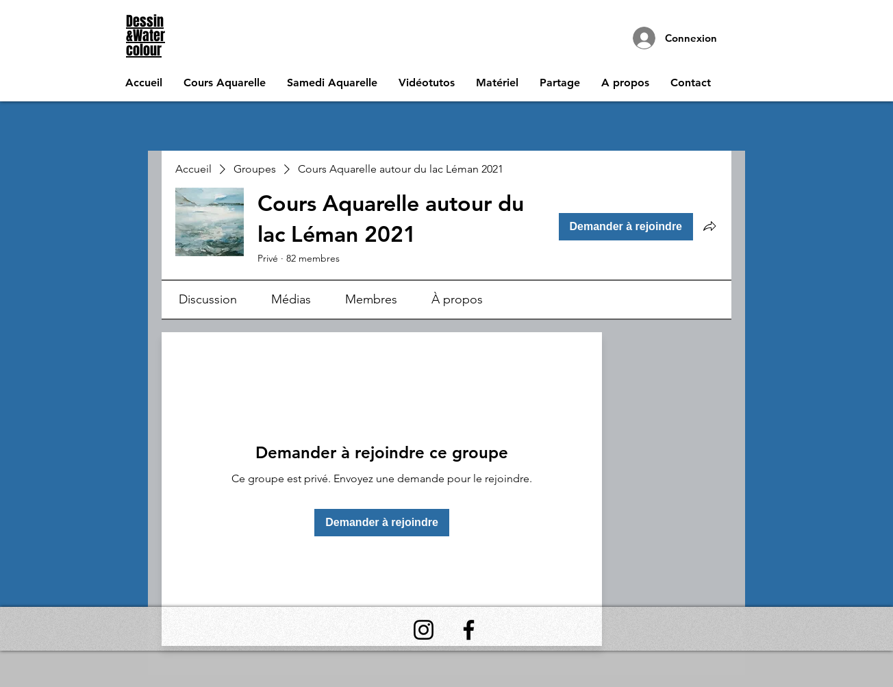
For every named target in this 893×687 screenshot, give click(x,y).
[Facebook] (468, 629)
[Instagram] (423, 629)
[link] (208, 299)
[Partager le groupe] (709, 226)
